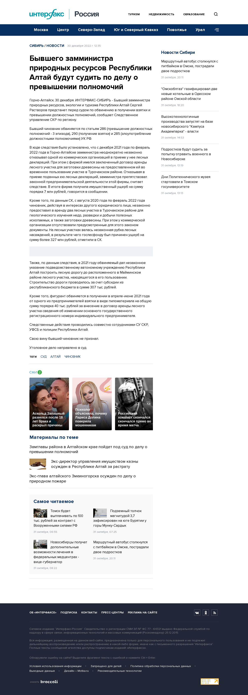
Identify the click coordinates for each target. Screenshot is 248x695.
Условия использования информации (55, 666)
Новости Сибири (178, 52)
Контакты (89, 612)
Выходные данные (42, 671)
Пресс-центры (112, 612)
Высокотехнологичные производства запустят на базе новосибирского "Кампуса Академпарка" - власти (187, 123)
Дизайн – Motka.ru (76, 671)
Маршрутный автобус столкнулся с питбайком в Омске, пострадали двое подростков (121, 547)
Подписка (69, 612)
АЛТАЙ (55, 356)
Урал (200, 30)
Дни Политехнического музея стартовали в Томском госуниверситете (185, 182)
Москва (41, 30)
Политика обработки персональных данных (160, 666)
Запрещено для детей (106, 666)
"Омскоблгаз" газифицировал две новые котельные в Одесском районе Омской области (189, 94)
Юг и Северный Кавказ (136, 30)
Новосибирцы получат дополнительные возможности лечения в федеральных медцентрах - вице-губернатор (60, 552)
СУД (44, 356)
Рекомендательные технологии (120, 671)
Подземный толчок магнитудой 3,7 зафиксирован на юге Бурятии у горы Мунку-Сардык (119, 518)
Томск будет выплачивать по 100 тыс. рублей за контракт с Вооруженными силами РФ (58, 518)
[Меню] (215, 30)
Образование (194, 14)
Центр (63, 30)
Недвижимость (161, 14)
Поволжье (177, 30)
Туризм (134, 14)
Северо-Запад (91, 30)
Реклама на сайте (142, 612)
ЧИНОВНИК (72, 356)
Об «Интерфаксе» (42, 612)
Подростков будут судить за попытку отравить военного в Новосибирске (186, 154)
